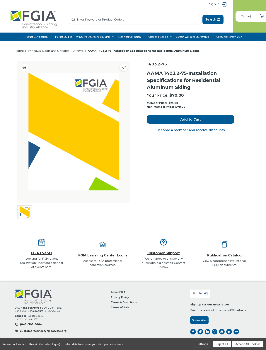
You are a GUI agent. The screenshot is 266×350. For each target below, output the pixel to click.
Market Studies (63, 36)
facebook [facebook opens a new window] (193, 331)
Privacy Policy (120, 297)
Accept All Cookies (247, 344)
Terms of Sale (120, 307)
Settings (202, 344)
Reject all (222, 344)
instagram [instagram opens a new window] (214, 331)
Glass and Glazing (160, 36)
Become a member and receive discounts (190, 130)
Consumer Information (229, 36)
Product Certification (37, 36)
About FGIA (118, 291)
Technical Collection (131, 36)
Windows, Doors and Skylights (95, 36)
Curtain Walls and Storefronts (194, 36)
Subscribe (199, 320)
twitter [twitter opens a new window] (200, 331)
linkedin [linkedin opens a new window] (207, 331)
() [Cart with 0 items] (252, 16)
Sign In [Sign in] (200, 293)
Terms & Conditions (124, 302)
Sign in (218, 4)
